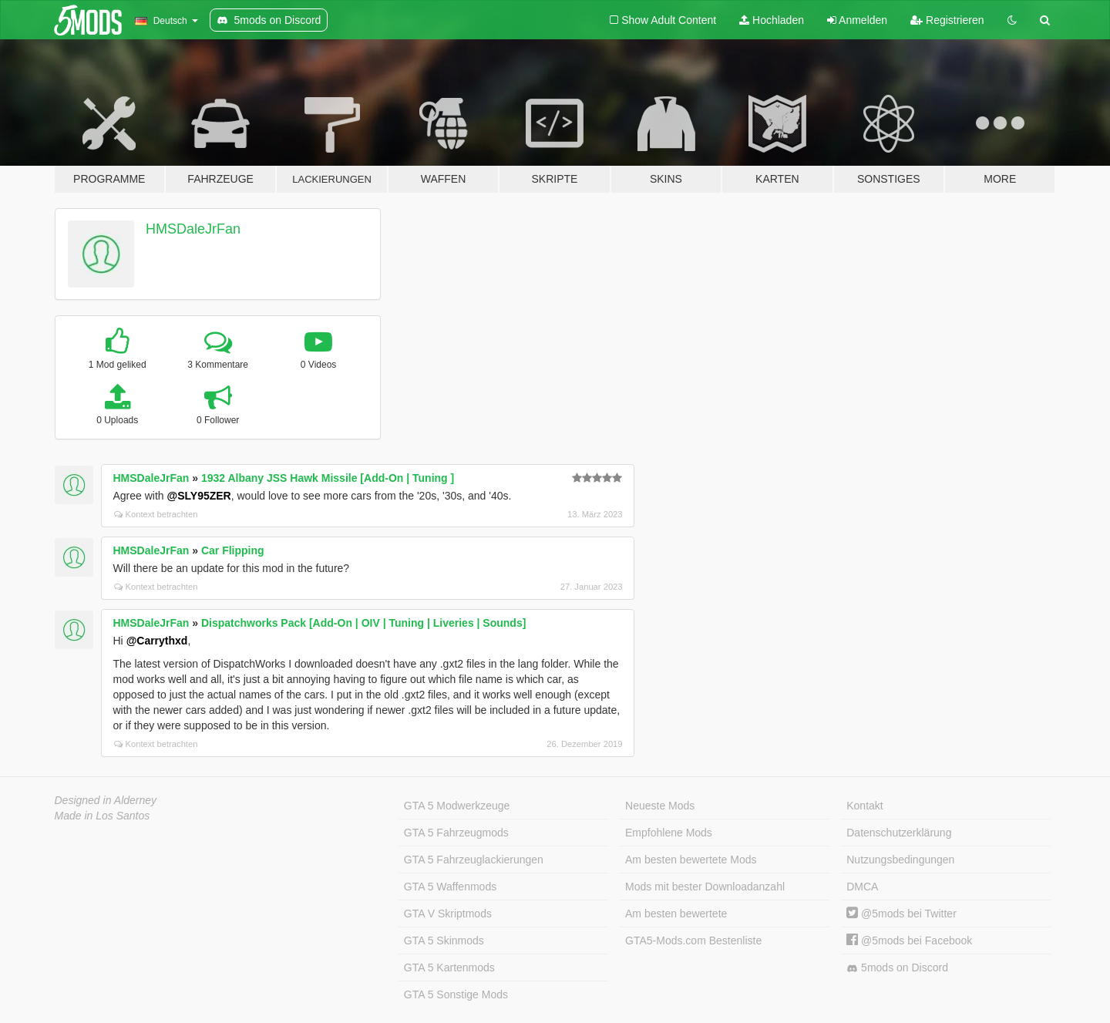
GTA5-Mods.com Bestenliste (693, 940)
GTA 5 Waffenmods (450, 886)
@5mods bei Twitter (901, 913)
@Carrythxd (157, 640)
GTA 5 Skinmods (444, 940)
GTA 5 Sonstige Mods (456, 994)
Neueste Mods (660, 805)
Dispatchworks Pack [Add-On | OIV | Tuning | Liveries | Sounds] (363, 623)
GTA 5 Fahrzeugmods (456, 832)
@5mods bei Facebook (909, 940)
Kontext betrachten (156, 514)
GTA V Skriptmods (448, 913)
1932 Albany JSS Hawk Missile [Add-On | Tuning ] (327, 478)
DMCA (862, 886)
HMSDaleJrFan (193, 229)
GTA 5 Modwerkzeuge (457, 805)
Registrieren (947, 20)
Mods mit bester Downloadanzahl (705, 886)
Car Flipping (232, 550)
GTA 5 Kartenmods (449, 967)
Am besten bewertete (676, 913)
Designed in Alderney (106, 800)
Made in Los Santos (102, 815)
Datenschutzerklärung (898, 832)
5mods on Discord (897, 967)
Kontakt (864, 805)
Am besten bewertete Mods (690, 859)
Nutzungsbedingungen (900, 859)
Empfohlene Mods (668, 832)
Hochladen (771, 20)
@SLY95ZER (199, 496)
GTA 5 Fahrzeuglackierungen (473, 859)
